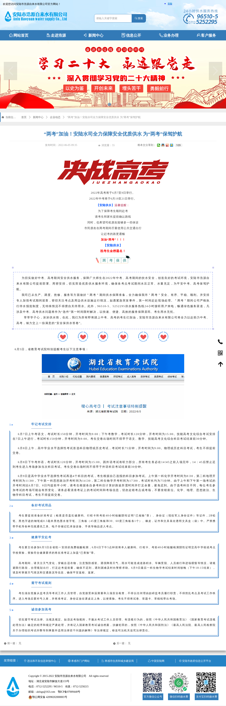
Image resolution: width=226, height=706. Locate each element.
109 (178, 145)
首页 (24, 117)
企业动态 (55, 117)
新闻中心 (38, 117)
